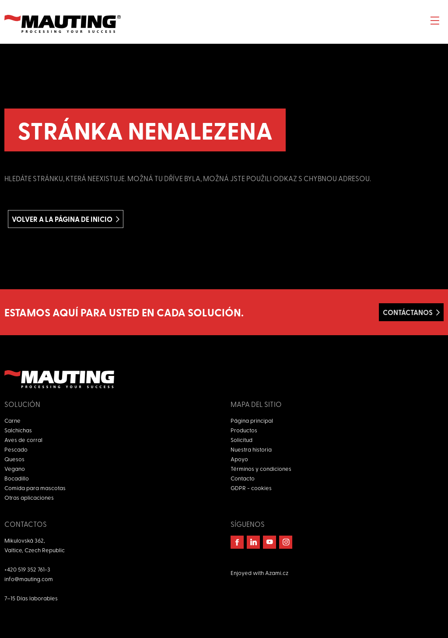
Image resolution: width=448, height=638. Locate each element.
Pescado (16, 449)
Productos (244, 430)
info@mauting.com (28, 578)
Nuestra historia (251, 449)
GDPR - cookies (251, 487)
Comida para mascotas (35, 487)
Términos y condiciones (261, 468)
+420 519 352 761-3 (27, 569)
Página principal (252, 420)
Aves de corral (23, 439)
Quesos (14, 459)
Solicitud (241, 439)
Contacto (243, 478)
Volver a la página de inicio (62, 219)
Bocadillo (16, 478)
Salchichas (18, 430)
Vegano (14, 468)
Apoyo (239, 459)
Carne (12, 420)
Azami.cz (276, 572)
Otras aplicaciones (29, 497)
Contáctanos (408, 312)
